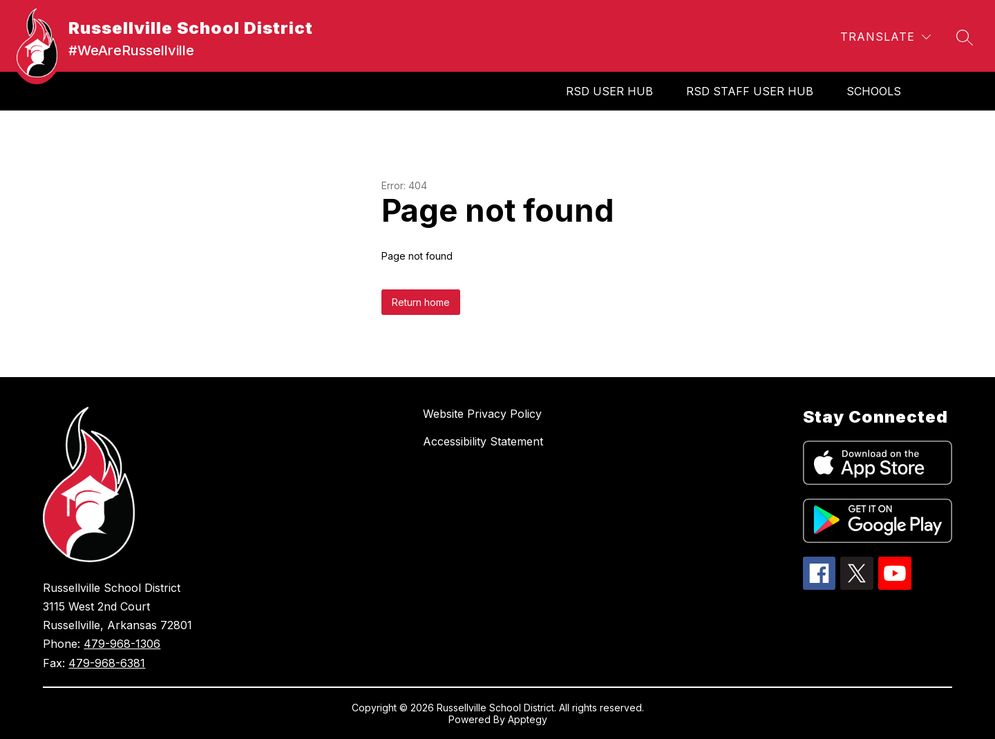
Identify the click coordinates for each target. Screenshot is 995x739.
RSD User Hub (609, 91)
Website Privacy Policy (482, 414)
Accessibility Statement (483, 441)
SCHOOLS (873, 91)
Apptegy (527, 719)
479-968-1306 (122, 644)
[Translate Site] (885, 37)
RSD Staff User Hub (749, 91)
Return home (421, 302)
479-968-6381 (106, 663)
